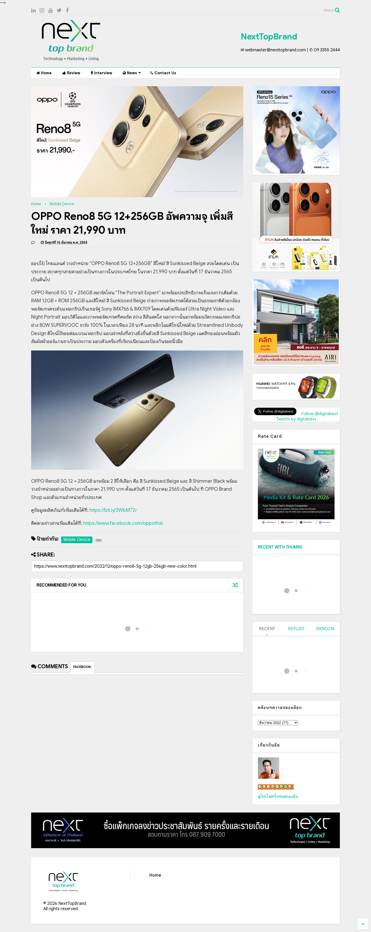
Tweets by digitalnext (296, 419)
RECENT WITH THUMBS (280, 547)
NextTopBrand (269, 36)
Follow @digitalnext (319, 413)
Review (71, 73)
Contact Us (163, 73)
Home (44, 73)
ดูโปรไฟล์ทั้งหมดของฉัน (278, 796)
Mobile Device (62, 203)
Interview (101, 73)
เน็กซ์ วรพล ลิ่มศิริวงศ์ (276, 787)
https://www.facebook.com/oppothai (123, 523)
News (132, 73)
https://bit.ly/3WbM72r (113, 510)
